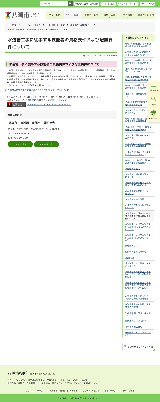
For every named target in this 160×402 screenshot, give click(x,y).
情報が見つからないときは (140, 346)
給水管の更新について (135, 251)
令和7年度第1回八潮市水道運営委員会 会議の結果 (138, 61)
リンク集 (74, 391)
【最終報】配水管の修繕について (138, 95)
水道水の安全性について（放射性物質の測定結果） (138, 297)
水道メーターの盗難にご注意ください (138, 111)
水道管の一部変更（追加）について (138, 175)
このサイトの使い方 (91, 391)
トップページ (14, 24)
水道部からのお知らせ (81, 24)
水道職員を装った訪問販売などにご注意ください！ (138, 53)
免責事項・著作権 (57, 391)
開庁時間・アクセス (129, 3)
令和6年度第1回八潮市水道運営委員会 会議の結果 (138, 86)
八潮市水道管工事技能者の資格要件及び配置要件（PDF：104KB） (40, 90)
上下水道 (50, 24)
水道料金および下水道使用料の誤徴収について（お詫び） (138, 238)
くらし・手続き (73, 15)
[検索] (53, 3)
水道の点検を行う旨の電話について (138, 206)
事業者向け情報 (146, 15)
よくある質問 (20, 144)
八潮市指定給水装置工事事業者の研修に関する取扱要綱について (138, 274)
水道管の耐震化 (132, 168)
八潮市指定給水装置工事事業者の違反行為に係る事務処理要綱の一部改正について (138, 286)
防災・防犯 (54, 15)
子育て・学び (91, 15)
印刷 (87, 55)
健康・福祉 (109, 15)
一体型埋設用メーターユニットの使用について (138, 153)
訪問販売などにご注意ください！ (138, 333)
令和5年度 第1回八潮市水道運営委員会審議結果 (138, 128)
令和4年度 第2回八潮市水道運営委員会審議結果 (138, 145)
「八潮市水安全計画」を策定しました (138, 264)
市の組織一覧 (46, 144)
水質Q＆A (129, 257)
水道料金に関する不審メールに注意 (138, 136)
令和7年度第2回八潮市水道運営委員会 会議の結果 (138, 45)
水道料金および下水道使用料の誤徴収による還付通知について (138, 227)
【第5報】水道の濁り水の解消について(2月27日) (138, 70)
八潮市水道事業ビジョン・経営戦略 (138, 192)
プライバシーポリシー (35, 391)
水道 (62, 24)
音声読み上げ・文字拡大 (87, 3)
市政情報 (127, 15)
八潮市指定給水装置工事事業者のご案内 (138, 305)
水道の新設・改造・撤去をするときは (138, 314)
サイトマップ (148, 3)
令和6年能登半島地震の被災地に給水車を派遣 (138, 103)
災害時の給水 (131, 246)
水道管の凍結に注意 (134, 199)
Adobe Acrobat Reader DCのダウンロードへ (39, 104)
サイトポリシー (111, 391)
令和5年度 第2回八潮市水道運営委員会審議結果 (138, 120)
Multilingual (109, 3)
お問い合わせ (128, 391)
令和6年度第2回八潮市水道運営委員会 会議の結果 (138, 78)
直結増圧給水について (135, 321)
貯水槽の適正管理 (133, 326)
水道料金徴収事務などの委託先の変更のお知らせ (138, 184)
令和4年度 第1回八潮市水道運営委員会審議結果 (138, 161)
